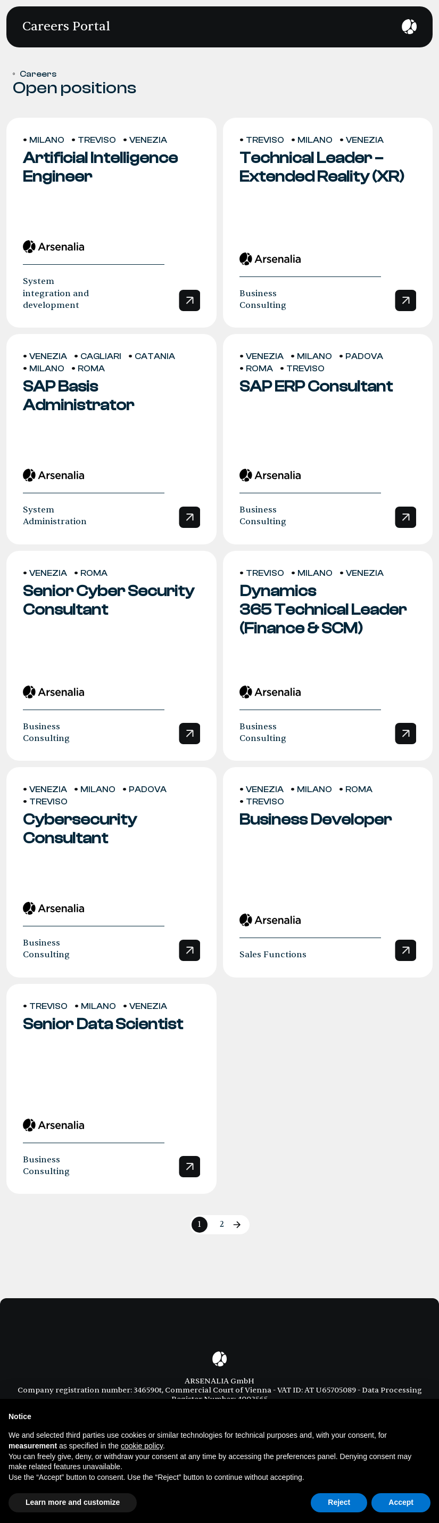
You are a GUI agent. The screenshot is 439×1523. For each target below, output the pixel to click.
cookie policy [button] (142, 1445)
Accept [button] (400, 1502)
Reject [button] (339, 1502)
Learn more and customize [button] (73, 1502)
